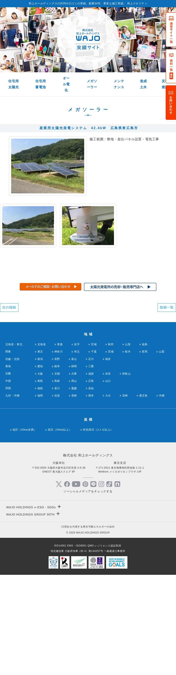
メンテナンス (119, 84)
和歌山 (126, 473)
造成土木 (143, 84)
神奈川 (58, 451)
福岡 (40, 495)
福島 (145, 444)
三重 (91, 466)
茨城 (111, 451)
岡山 (74, 480)
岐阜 (57, 466)
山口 (108, 480)
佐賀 (57, 495)
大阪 (40, 473)
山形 (128, 444)
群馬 (145, 451)
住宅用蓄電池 (40, 84)
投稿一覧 (167, 407)
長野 (57, 459)
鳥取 (40, 480)
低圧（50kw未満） (25, 529)
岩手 (77, 444)
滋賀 (91, 473)
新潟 (40, 459)
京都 (57, 473)
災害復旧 (165, 84)
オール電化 (66, 84)
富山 (74, 459)
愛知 (40, 466)
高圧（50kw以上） (60, 529)
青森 (60, 444)
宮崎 (125, 495)
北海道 (41, 444)
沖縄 (162, 495)
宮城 (94, 444)
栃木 (128, 451)
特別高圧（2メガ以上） (98, 529)
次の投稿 (9, 407)
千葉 (94, 451)
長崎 (74, 495)
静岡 (74, 466)
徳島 (40, 488)
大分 (108, 495)
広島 (91, 480)
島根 (57, 480)
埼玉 (77, 451)
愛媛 (74, 488)
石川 (91, 459)
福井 (108, 459)
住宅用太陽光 (13, 84)
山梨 (162, 451)
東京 (40, 451)
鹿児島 (143, 495)
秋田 (111, 444)
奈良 (108, 473)
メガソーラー (92, 84)
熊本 (91, 495)
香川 (57, 488)
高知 (91, 488)
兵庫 (74, 473)
